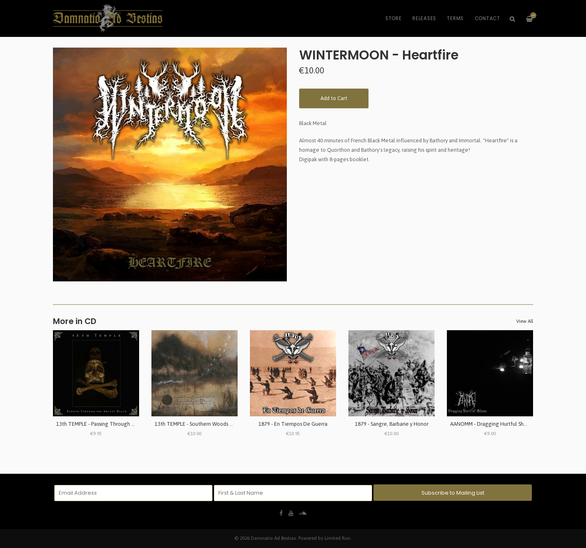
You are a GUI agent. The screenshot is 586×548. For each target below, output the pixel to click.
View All (524, 321)
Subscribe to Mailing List (452, 493)
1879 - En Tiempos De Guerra (293, 424)
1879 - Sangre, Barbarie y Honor (391, 424)
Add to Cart (333, 98)
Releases (424, 18)
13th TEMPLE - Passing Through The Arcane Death (115, 424)
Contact (487, 18)
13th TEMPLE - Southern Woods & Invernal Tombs (212, 424)
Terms (455, 18)
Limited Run (337, 538)
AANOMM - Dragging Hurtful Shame (492, 424)
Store (393, 18)
